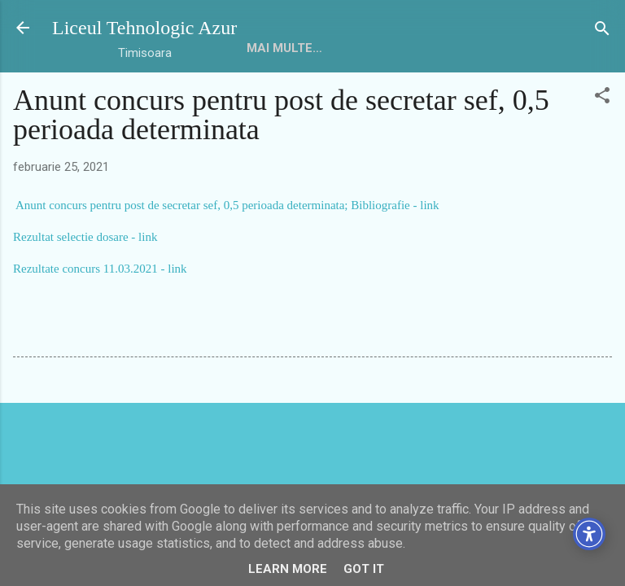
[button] (602, 96)
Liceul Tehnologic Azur (144, 27)
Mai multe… (343, 48)
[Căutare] (602, 29)
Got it (363, 569)
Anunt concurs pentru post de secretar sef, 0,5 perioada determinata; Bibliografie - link (227, 205)
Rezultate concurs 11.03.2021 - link (100, 268)
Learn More (287, 569)
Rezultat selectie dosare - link (85, 236)
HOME (264, 48)
